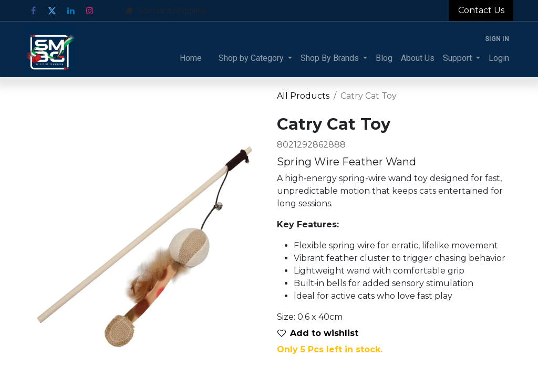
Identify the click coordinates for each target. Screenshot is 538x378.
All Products (303, 96)
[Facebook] (33, 10)
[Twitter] (52, 10)
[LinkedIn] (71, 10)
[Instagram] (89, 10)
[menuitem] (190, 58)
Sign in (497, 39)
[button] (322, 333)
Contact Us (481, 10)
